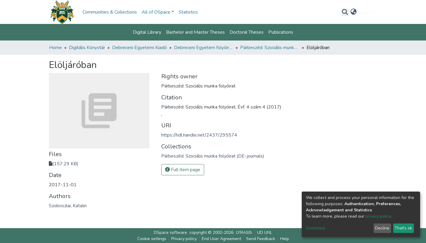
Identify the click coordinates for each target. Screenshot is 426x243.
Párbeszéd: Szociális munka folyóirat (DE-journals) (269, 47)
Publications (280, 32)
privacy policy (377, 216)
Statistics (188, 12)
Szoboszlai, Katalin (68, 206)
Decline (382, 228)
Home (55, 47)
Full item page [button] (182, 169)
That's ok (403, 228)
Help (284, 239)
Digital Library (147, 32)
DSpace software (170, 232)
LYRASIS (244, 232)
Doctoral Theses (247, 32)
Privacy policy (184, 239)
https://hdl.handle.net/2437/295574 (199, 135)
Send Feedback (260, 239)
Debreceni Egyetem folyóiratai (203, 47)
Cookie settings (151, 239)
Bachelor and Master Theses (195, 32)
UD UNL (264, 232)
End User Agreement (221, 239)
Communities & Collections (110, 12)
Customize (315, 228)
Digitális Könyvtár (87, 47)
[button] (354, 12)
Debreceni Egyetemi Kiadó (139, 47)
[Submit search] (345, 12)
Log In (366, 12)
